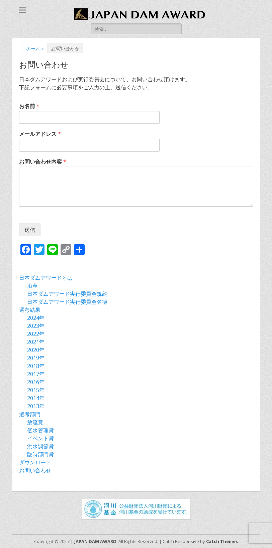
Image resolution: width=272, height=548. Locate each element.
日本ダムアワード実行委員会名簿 (67, 301)
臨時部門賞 (40, 454)
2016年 (35, 382)
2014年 (35, 398)
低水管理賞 (40, 430)
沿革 (32, 285)
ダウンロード (35, 462)
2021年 (35, 342)
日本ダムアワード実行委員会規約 (67, 293)
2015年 (35, 390)
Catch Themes (222, 541)
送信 (29, 230)
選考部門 (29, 414)
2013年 (35, 406)
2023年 (35, 326)
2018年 (35, 366)
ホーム (35, 48)
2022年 (35, 334)
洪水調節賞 (40, 446)
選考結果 (29, 309)
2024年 (35, 318)
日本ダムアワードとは (46, 277)
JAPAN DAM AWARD (95, 541)
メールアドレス (40, 134)
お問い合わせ (35, 470)
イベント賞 (40, 438)
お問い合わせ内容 (42, 161)
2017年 (35, 374)
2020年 (35, 350)
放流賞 (35, 422)
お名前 (29, 106)
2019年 (35, 358)
